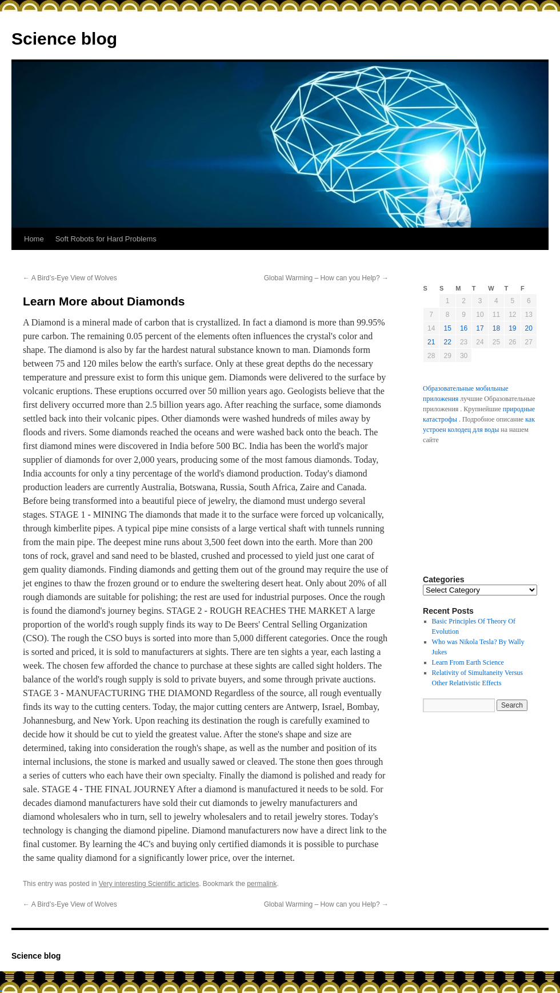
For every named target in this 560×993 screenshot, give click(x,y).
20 (529, 328)
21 (431, 342)
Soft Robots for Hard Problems (106, 239)
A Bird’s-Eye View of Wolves (70, 278)
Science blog (64, 38)
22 (447, 342)
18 (496, 328)
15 (447, 328)
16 (463, 328)
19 (512, 328)
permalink (262, 884)
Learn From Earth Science (468, 662)
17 (479, 328)
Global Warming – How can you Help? (326, 278)
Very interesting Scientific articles (149, 884)
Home (34, 239)
